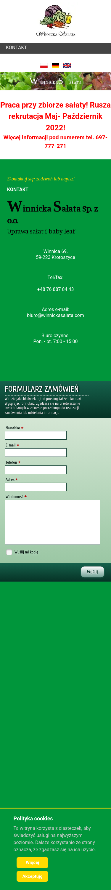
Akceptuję (32, 876)
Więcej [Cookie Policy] (32, 862)
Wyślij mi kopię (26, 552)
